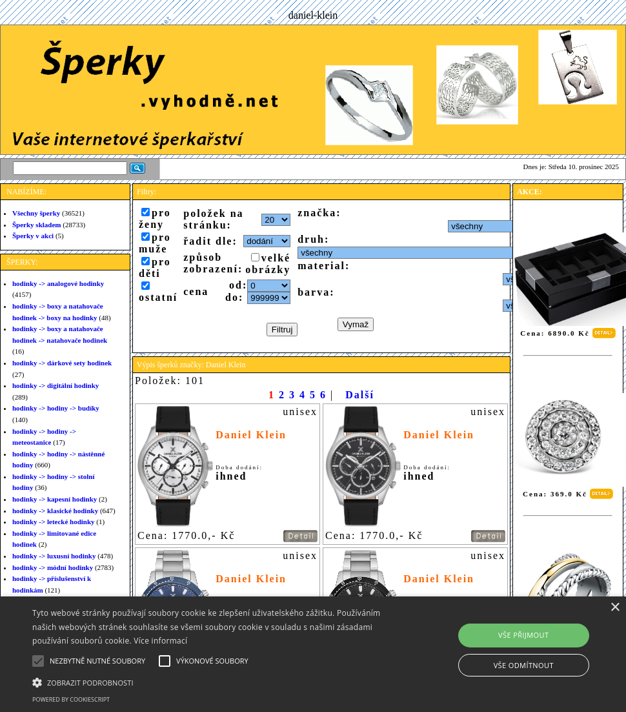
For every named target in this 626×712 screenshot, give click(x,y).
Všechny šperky (36, 213)
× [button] (615, 608)
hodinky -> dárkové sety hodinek (62, 363)
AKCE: (529, 191)
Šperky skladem (36, 225)
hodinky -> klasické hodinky (55, 510)
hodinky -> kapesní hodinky (54, 499)
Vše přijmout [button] (523, 635)
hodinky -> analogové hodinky (58, 283)
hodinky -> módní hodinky (52, 567)
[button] (215, 681)
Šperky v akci (33, 235)
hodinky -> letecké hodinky (53, 521)
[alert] (313, 654)
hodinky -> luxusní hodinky (54, 556)
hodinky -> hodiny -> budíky (55, 408)
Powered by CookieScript (71, 699)
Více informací (160, 640)
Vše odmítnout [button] (524, 665)
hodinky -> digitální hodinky (55, 385)
